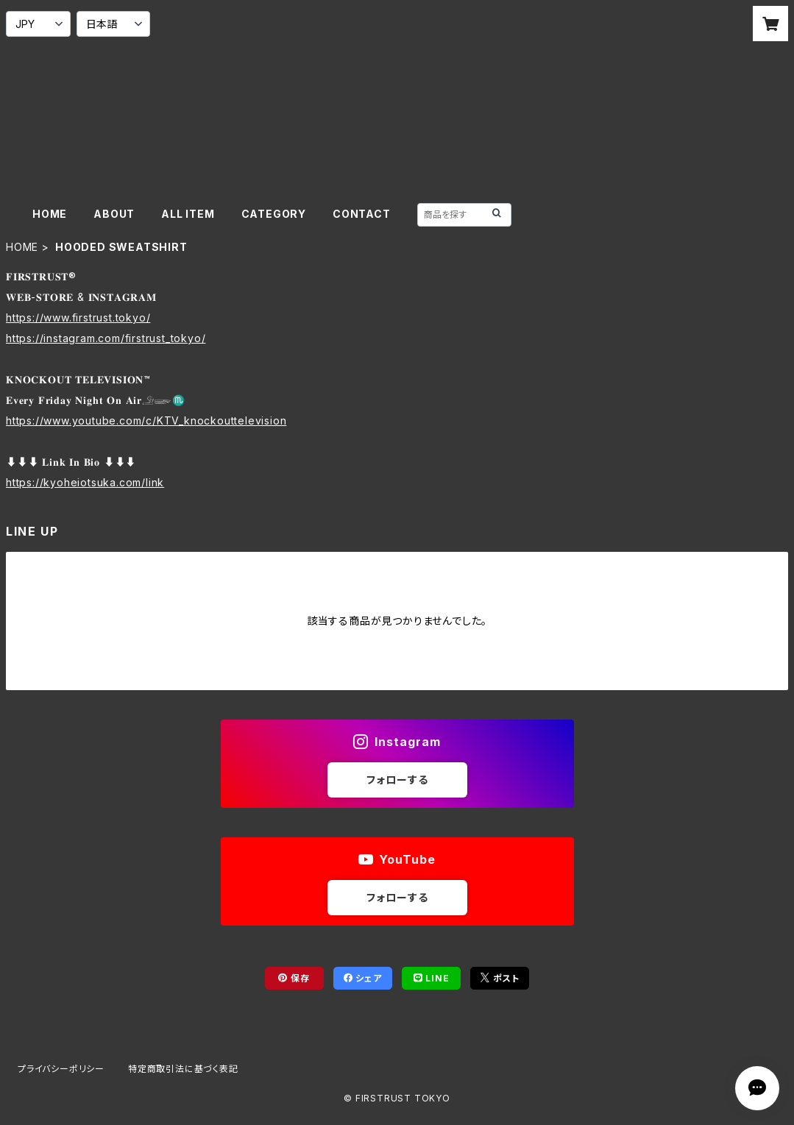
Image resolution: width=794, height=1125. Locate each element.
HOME (49, 213)
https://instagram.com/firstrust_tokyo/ (105, 338)
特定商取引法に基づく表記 (183, 1068)
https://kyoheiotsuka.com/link (85, 482)
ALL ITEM (187, 213)
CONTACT (362, 213)
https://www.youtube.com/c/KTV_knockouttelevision (146, 420)
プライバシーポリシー (61, 1068)
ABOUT (114, 213)
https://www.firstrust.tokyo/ (78, 317)
